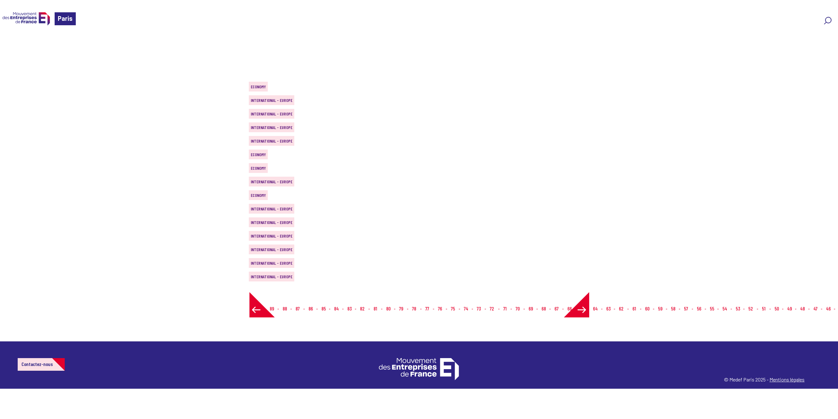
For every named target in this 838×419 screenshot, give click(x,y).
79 (401, 308)
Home (13, 42)
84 (336, 308)
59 (660, 308)
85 (323, 308)
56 (699, 308)
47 (815, 308)
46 (828, 308)
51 (763, 308)
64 (595, 308)
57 (686, 308)
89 (272, 308)
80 (388, 308)
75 (453, 308)
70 (518, 308)
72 (492, 308)
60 (647, 308)
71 (504, 308)
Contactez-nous (37, 364)
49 (789, 308)
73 (479, 308)
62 (621, 308)
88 (285, 308)
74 (466, 308)
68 (544, 308)
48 (802, 308)
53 (738, 308)
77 (427, 308)
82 (362, 308)
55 (712, 308)
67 (556, 308)
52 (750, 308)
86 (310, 308)
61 (634, 308)
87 (298, 308)
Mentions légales (787, 379)
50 (777, 308)
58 (673, 308)
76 (440, 308)
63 (608, 308)
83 (349, 308)
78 (414, 308)
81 (375, 308)
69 (531, 308)
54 (724, 308)
